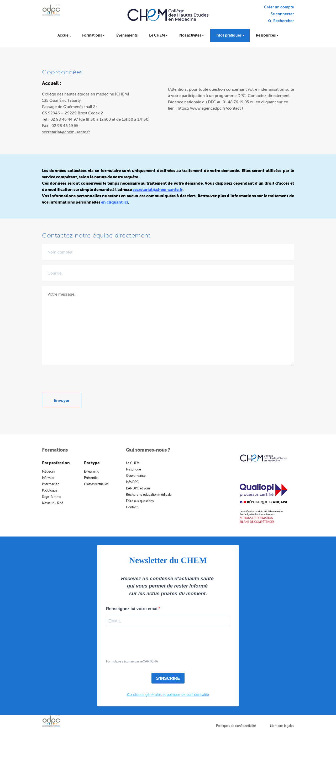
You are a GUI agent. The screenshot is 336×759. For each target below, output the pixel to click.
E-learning (91, 471)
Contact (132, 507)
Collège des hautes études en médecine (168, 18)
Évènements (127, 35)
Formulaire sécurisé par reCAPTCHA (132, 661)
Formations (93, 35)
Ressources (267, 35)
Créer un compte (279, 7)
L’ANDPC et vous (138, 488)
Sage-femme (51, 497)
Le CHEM (158, 35)
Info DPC (132, 482)
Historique (133, 469)
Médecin (48, 471)
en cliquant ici (114, 202)
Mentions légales (282, 725)
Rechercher (283, 21)
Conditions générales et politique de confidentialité (168, 694)
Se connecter (282, 14)
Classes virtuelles (96, 484)
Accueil (64, 35)
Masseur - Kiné (52, 503)
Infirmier (48, 478)
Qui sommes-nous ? (148, 450)
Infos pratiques (230, 35)
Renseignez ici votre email (132, 608)
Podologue (49, 490)
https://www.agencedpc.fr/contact (210, 108)
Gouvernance (136, 476)
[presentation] (82, 382)
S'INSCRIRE (168, 678)
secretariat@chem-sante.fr (66, 132)
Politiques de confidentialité (236, 725)
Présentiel (91, 478)
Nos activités (191, 35)
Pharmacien (50, 484)
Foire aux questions (140, 501)
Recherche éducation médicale (149, 495)
